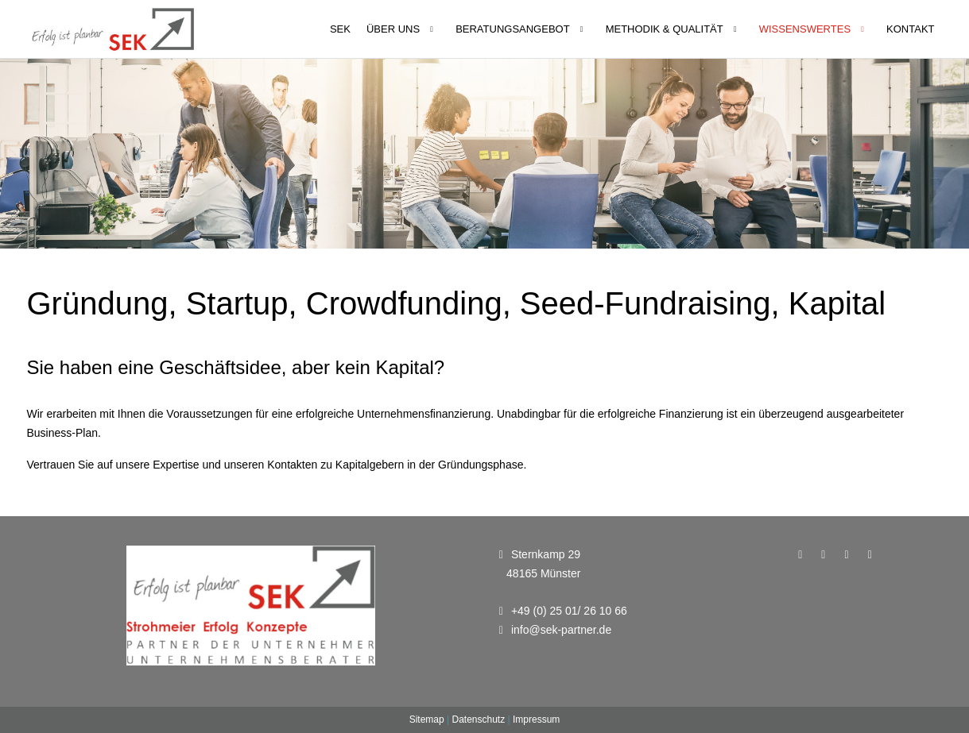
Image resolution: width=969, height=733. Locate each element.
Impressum (536, 719)
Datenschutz (478, 719)
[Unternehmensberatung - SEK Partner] (113, 29)
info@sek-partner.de (561, 629)
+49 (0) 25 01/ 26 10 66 (569, 610)
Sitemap (426, 719)
